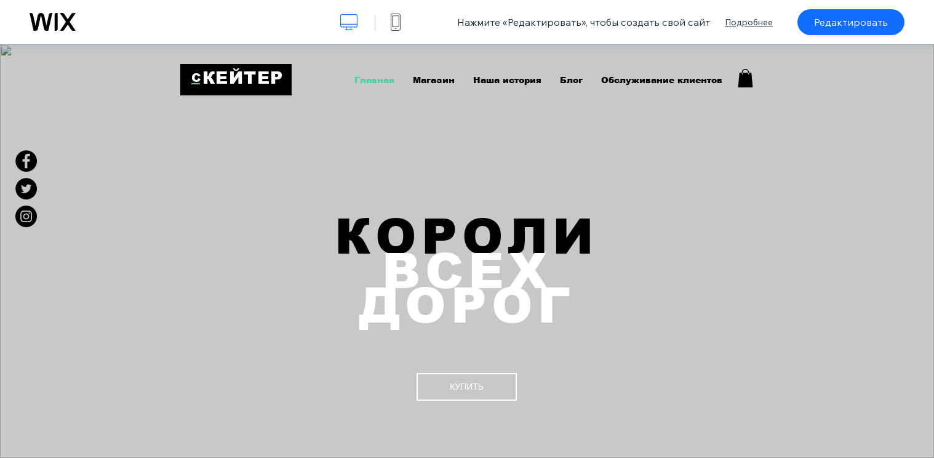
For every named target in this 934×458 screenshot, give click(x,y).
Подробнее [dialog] (749, 22)
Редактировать (851, 22)
